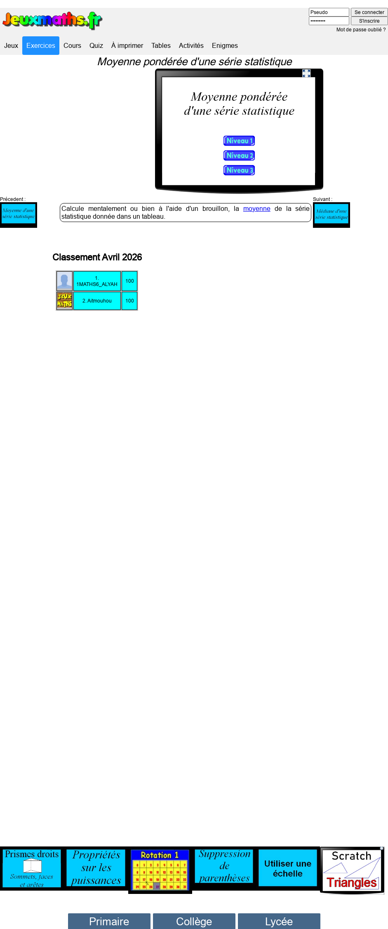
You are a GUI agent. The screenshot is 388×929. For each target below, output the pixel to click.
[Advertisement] (301, 514)
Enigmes (225, 45)
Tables (161, 45)
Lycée (279, 898)
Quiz (96, 45)
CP (109, 912)
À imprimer (127, 45)
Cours (72, 45)
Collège (194, 898)
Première (279, 923)
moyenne (256, 185)
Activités (191, 45)
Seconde (279, 912)
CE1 (109, 923)
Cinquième (194, 923)
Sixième (194, 912)
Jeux (11, 45)
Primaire (109, 898)
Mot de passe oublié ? (361, 29)
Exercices (40, 45)
